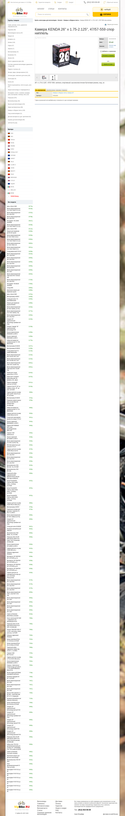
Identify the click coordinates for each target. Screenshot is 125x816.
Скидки (58, 2)
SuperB (11, 183)
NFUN (11, 187)
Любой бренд (13, 196)
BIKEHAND (12, 177)
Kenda (11, 143)
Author (11, 149)
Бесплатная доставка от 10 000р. (19, 2)
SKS (10, 136)
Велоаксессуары (43, 806)
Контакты (62, 9)
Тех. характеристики (40, 90)
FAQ (57, 810)
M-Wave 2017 (13, 152)
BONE (11, 193)
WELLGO (12, 190)
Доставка (58, 90)
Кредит (69, 2)
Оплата (58, 803)
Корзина (105, 14)
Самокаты (41, 803)
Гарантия (64, 90)
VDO (10, 133)
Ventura (11, 139)
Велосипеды (41, 801)
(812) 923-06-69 (92, 2)
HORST (11, 158)
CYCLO (11, 180)
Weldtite (11, 146)
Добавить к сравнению (108, 51)
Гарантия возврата (43, 2)
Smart (11, 174)
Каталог (41, 9)
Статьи (51, 9)
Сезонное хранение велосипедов (44, 813)
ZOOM (11, 168)
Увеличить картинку (41, 37)
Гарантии (58, 806)
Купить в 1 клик (108, 64)
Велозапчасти (42, 808)
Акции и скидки (60, 808)
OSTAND (11, 155)
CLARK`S (12, 165)
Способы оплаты (51, 90)
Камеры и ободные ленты (60, 93)
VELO (11, 161)
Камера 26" (71, 93)
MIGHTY (11, 171)
